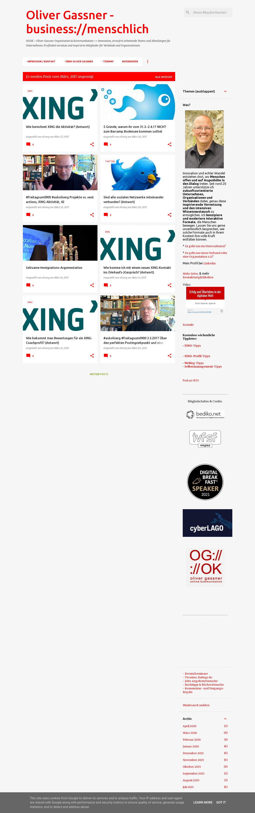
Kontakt (188, 324)
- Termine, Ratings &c (198, 677)
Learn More (202, 802)
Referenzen (130, 61)
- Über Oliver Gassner (78, 61)
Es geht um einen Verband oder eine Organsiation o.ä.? (205, 254)
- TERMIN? (108, 61)
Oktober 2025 (192, 766)
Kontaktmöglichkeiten (198, 277)
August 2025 (191, 780)
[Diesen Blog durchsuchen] (212, 12)
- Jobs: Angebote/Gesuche (200, 681)
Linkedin (209, 263)
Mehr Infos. (190, 273)
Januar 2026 (191, 746)
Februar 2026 (192, 739)
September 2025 (194, 773)
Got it (221, 802)
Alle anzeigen (163, 77)
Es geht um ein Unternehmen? (205, 246)
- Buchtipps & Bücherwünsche (203, 684)
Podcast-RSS (191, 380)
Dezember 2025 (193, 753)
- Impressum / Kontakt (40, 61)
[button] (92, 144)
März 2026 (190, 733)
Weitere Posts (99, 374)
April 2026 (189, 726)
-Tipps (192, 345)
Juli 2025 (188, 787)
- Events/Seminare (195, 673)
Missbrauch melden (196, 705)
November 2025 (193, 760)
